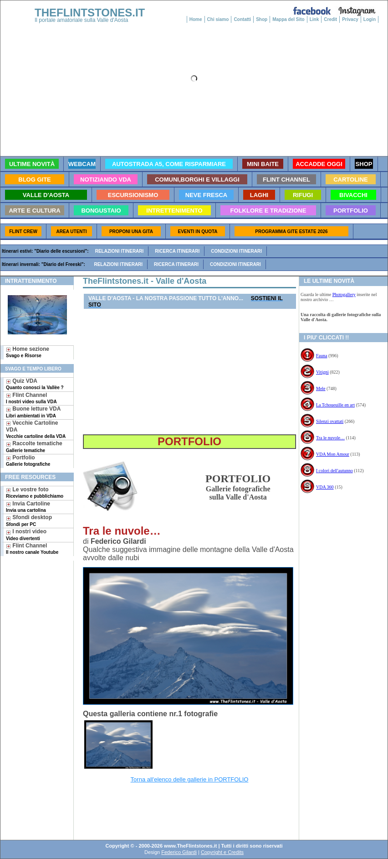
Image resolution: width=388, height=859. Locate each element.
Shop (261, 19)
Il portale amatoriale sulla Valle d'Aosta (81, 20)
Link (314, 19)
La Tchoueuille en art (335, 404)
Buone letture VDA (33, 412)
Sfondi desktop (29, 520)
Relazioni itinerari (119, 251)
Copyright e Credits (222, 852)
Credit (330, 19)
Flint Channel (31, 398)
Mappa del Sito (288, 19)
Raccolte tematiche (34, 446)
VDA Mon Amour (332, 454)
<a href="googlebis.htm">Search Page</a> (187, 806)
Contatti (242, 19)
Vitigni (322, 372)
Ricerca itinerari (177, 251)
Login (369, 19)
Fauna (321, 355)
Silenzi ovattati (329, 421)
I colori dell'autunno (334, 470)
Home (195, 19)
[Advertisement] (33, 590)
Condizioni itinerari (236, 251)
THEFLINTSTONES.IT (90, 12)
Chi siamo (218, 19)
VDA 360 (325, 486)
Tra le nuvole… (330, 437)
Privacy (350, 19)
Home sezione (27, 352)
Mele (321, 388)
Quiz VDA (35, 384)
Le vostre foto (34, 492)
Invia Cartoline (28, 506)
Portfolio (28, 460)
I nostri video (26, 534)
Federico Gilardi (179, 852)
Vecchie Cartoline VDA (36, 429)
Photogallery (344, 294)
